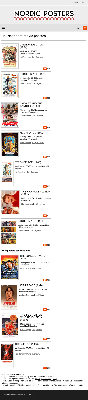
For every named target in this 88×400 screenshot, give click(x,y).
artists (37, 379)
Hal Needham (25, 57)
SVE (86, 3)
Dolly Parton (37, 330)
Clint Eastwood (24, 385)
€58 (46, 339)
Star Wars (58, 385)
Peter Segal (24, 268)
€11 (46, 186)
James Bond (37, 385)
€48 (46, 127)
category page (14, 383)
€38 (46, 68)
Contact (74, 3)
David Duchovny (33, 354)
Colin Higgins (25, 330)
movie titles (46, 379)
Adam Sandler (36, 268)
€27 (46, 215)
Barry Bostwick (38, 142)
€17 (46, 280)
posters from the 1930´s (73, 385)
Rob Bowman (20, 354)
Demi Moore (39, 295)
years (54, 379)
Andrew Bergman (26, 295)
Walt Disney (48, 385)
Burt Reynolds (37, 57)
